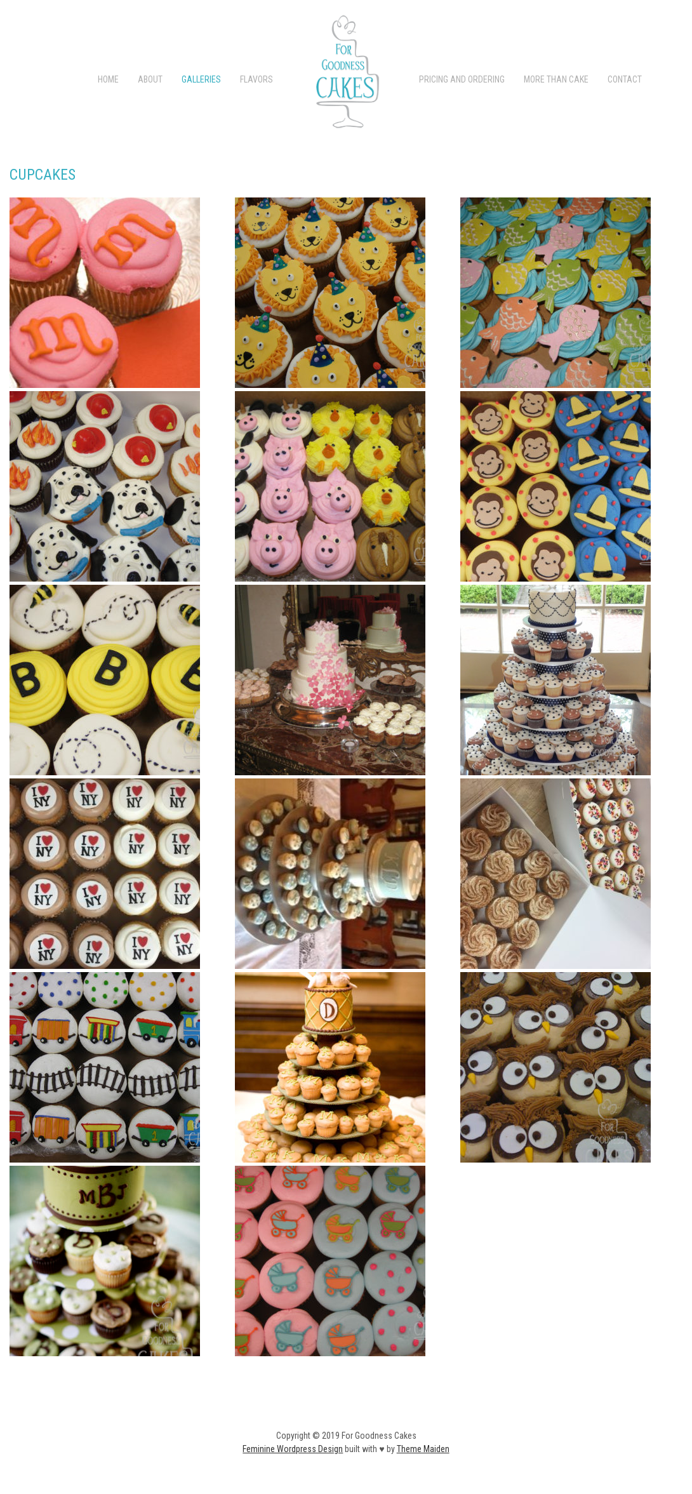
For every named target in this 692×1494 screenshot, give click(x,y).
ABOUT (150, 79)
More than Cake (556, 79)
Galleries (201, 79)
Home (108, 79)
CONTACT (625, 79)
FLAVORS (256, 79)
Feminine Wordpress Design (293, 1449)
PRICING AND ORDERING (462, 79)
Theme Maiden (423, 1449)
